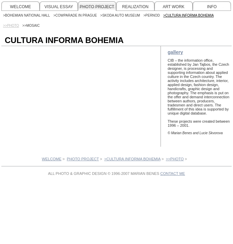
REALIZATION (135, 6)
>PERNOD (151, 15)
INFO (212, 6)
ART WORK (173, 6)
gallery (175, 52)
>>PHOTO (175, 159)
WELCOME (20, 6)
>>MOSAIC (31, 25)
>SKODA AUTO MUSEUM (120, 15)
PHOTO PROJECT (97, 6)
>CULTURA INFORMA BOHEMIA (188, 15)
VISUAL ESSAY (58, 6)
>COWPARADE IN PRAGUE (75, 15)
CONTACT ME (172, 173)
